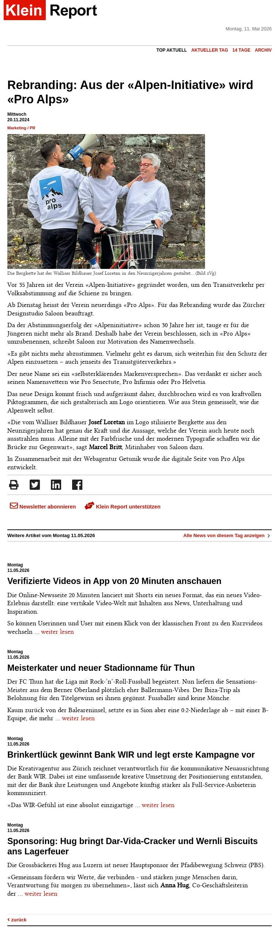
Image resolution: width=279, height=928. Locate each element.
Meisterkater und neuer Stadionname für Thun (101, 668)
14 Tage (241, 50)
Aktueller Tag (209, 50)
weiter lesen (57, 631)
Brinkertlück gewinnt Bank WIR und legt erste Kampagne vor (131, 754)
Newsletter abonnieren (43, 507)
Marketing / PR (21, 128)
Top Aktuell (171, 50)
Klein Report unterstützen (122, 507)
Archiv (263, 50)
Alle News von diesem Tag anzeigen (227, 535)
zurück (17, 920)
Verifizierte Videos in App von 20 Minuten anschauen (114, 581)
